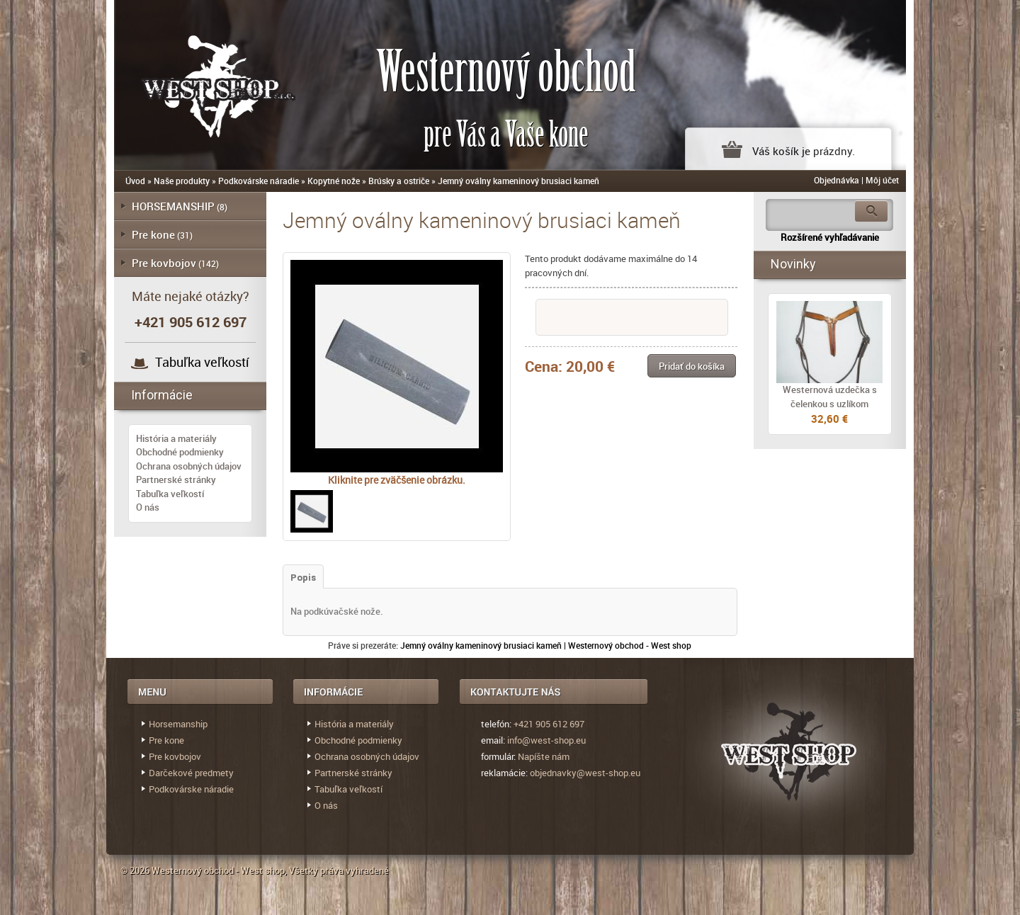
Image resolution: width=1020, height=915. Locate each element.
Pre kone (153, 234)
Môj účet (882, 180)
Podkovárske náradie (258, 180)
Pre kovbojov (164, 263)
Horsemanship (178, 723)
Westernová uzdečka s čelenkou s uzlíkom (830, 396)
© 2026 (136, 870)
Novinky (793, 263)
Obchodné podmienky (180, 451)
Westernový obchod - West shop (218, 870)
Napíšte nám (544, 756)
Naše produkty (182, 180)
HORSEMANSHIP (173, 206)
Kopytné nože (333, 180)
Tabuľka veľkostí (202, 361)
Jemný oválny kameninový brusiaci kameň (518, 180)
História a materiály (176, 438)
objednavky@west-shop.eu (585, 772)
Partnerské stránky (176, 479)
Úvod (135, 180)
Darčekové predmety (191, 772)
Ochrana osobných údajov (189, 466)
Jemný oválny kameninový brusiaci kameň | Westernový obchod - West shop (545, 645)
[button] (691, 365)
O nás (147, 507)
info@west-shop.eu (546, 740)
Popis (303, 577)
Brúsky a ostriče (398, 180)
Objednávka (836, 180)
